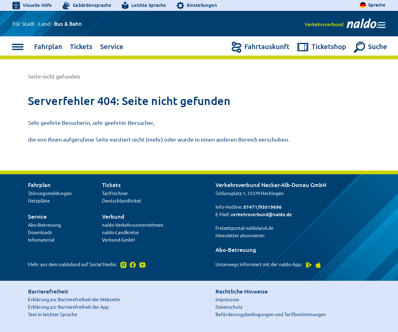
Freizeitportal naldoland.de (244, 228)
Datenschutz (229, 307)
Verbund (113, 216)
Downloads (40, 232)
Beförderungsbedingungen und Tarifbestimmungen (270, 314)
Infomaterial (41, 240)
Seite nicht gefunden (54, 76)
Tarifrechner (115, 193)
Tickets (81, 46)
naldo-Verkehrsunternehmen (133, 225)
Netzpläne (39, 200)
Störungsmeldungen (50, 193)
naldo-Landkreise (120, 232)
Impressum (227, 299)
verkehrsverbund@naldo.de (261, 214)
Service (111, 46)
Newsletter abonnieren (240, 235)
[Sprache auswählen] (373, 5)
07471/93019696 (262, 207)
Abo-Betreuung (44, 225)
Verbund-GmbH (118, 240)
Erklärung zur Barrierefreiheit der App (68, 307)
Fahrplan (48, 46)
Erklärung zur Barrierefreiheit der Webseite (74, 299)
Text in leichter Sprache (52, 314)
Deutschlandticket (121, 200)
